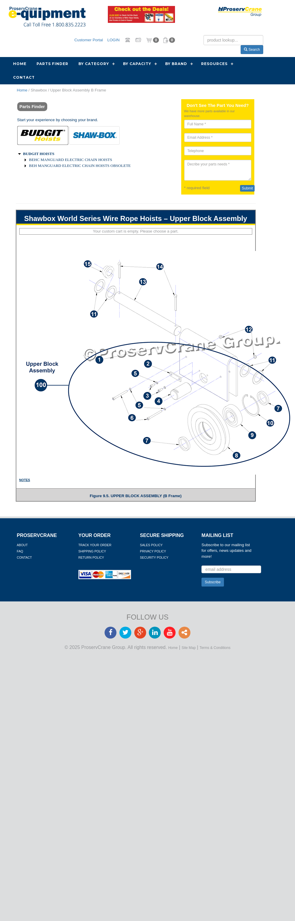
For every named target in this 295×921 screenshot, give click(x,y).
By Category (93, 63)
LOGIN (113, 39)
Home (19, 63)
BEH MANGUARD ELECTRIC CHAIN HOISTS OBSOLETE (80, 165)
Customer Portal (88, 39)
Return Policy (91, 557)
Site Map (188, 648)
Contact (24, 77)
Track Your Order (94, 545)
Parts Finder (52, 63)
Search (252, 50)
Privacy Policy (153, 551)
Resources (214, 63)
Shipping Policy (92, 551)
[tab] (42, 135)
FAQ (20, 551)
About (22, 545)
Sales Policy (151, 545)
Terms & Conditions (215, 648)
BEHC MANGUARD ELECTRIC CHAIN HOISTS (70, 159)
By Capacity (137, 63)
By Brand (176, 63)
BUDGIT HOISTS (38, 153)
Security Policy (154, 557)
